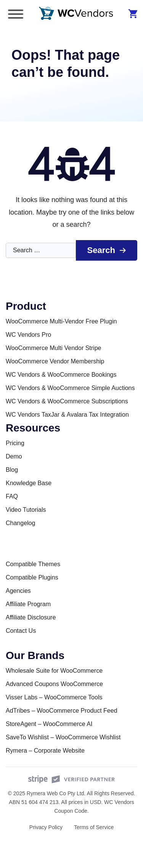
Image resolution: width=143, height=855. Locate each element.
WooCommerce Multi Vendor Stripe (53, 348)
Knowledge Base (28, 483)
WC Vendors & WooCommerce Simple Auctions (70, 388)
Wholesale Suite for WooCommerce (54, 670)
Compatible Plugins (32, 577)
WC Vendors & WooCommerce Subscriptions (67, 401)
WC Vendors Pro (28, 334)
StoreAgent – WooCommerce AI (49, 724)
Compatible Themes (33, 564)
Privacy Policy (46, 827)
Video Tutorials (26, 509)
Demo (14, 456)
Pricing (15, 443)
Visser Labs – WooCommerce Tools (54, 697)
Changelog (20, 523)
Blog (12, 470)
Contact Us (21, 630)
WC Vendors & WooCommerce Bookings (61, 374)
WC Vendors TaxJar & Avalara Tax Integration (67, 414)
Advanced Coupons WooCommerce (54, 684)
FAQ (12, 496)
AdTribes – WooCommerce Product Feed (61, 710)
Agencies (18, 591)
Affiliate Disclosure (31, 617)
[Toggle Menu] (15, 14)
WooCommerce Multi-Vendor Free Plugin (61, 321)
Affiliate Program (28, 604)
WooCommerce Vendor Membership (55, 361)
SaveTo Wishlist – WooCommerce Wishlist (63, 737)
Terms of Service (94, 827)
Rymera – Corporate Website (45, 750)
